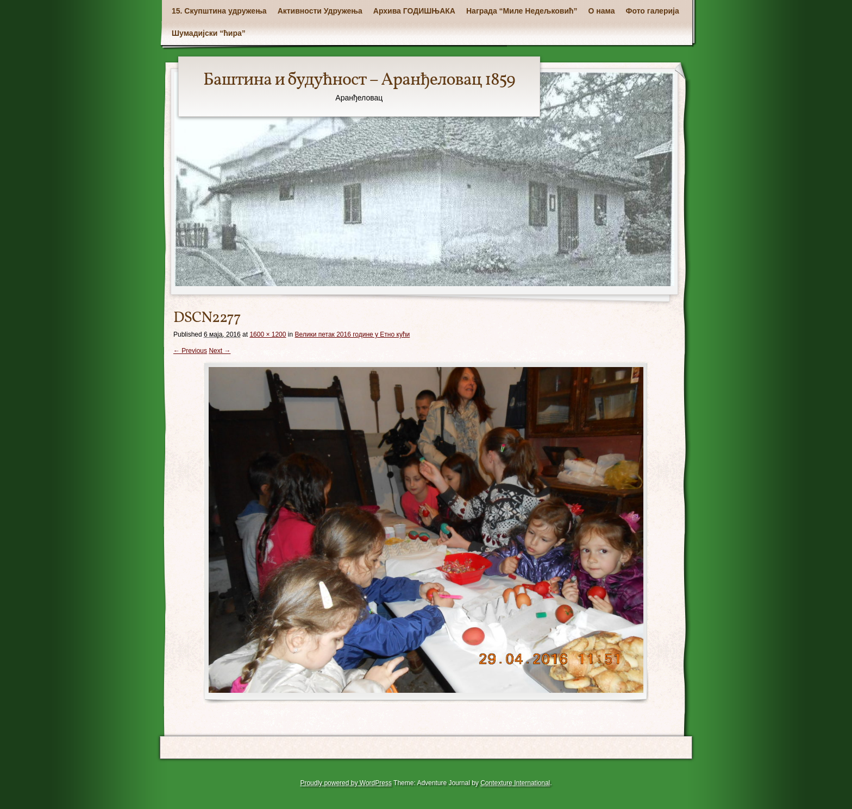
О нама (601, 11)
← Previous (190, 351)
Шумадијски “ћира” (209, 33)
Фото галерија (652, 11)
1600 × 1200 (267, 334)
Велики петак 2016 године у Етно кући (352, 334)
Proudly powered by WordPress (346, 783)
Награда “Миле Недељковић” (522, 11)
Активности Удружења (320, 11)
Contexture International (515, 783)
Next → (219, 351)
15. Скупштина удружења (219, 11)
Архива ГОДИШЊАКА (414, 11)
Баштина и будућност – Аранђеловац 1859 (359, 80)
